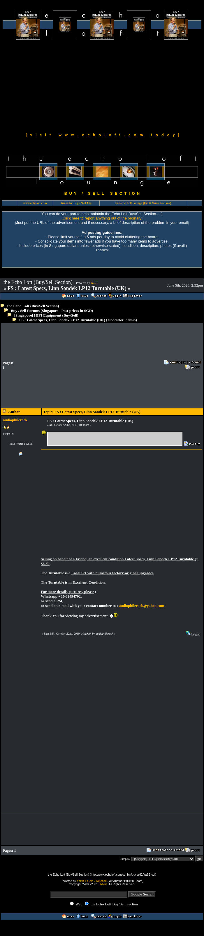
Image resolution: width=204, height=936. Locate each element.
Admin (130, 320)
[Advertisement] (102, 85)
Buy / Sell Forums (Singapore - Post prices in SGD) (52, 310)
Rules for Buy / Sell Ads (76, 203)
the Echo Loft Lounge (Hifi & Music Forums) (143, 203)
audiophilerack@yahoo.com (141, 605)
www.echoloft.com (35, 203)
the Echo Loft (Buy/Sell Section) (33, 306)
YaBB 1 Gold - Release (92, 881)
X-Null (103, 884)
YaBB (94, 283)
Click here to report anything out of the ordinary (102, 218)
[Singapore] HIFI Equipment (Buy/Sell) (46, 315)
